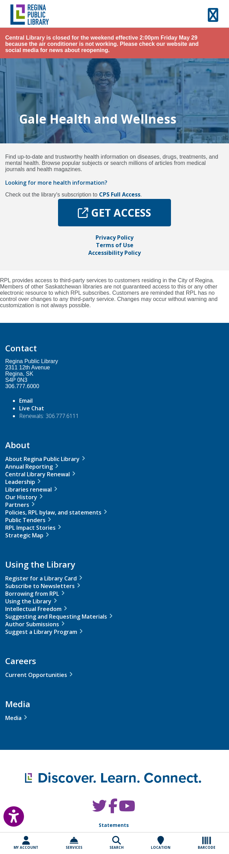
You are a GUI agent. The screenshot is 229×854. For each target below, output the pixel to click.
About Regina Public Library (42, 459)
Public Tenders (25, 520)
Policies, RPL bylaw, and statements (53, 512)
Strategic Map (24, 535)
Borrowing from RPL (32, 593)
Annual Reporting (29, 466)
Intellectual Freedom (33, 609)
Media (13, 718)
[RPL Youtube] (127, 809)
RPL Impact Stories (30, 527)
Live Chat (31, 408)
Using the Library (28, 601)
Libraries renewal (28, 489)
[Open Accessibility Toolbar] (8, 814)
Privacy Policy (114, 237)
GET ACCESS (114, 213)
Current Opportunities (36, 675)
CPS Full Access (119, 194)
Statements (114, 825)
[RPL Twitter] (99, 809)
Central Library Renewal (37, 474)
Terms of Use (114, 245)
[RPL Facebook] (112, 809)
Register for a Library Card (41, 578)
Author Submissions (32, 624)
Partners (17, 505)
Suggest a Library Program (41, 632)
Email (26, 400)
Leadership (20, 482)
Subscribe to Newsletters (40, 586)
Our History (21, 497)
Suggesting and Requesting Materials (56, 616)
